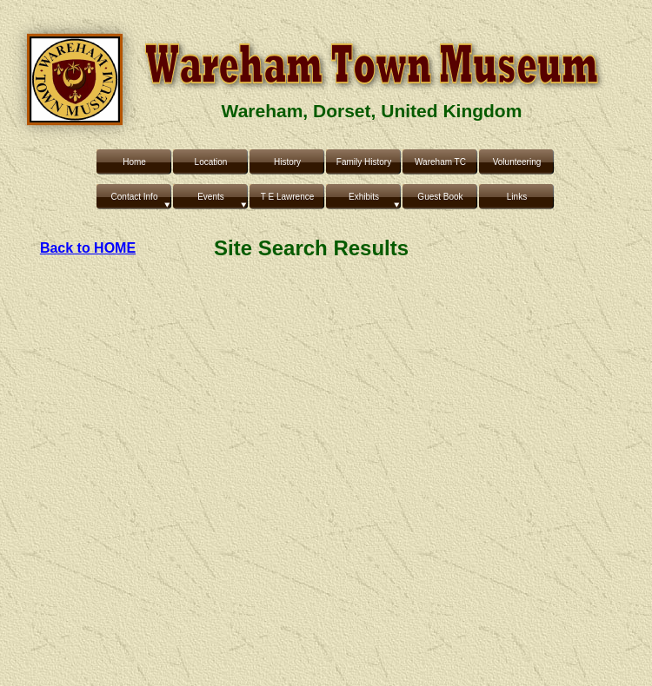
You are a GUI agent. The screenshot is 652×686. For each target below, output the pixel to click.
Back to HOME (88, 248)
